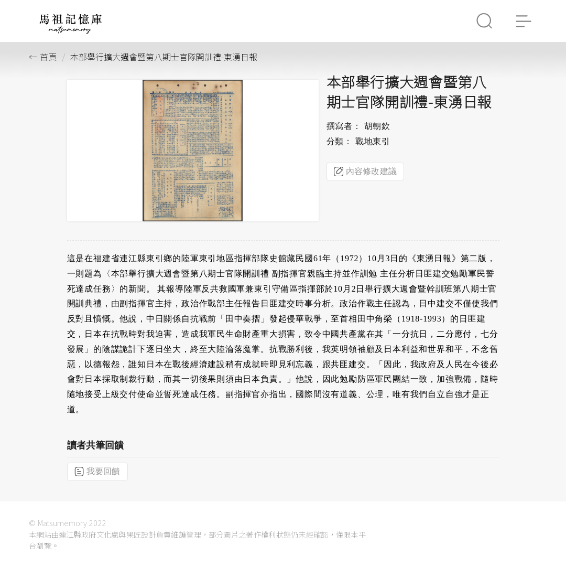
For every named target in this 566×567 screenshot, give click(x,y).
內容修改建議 (365, 171)
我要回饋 (97, 471)
